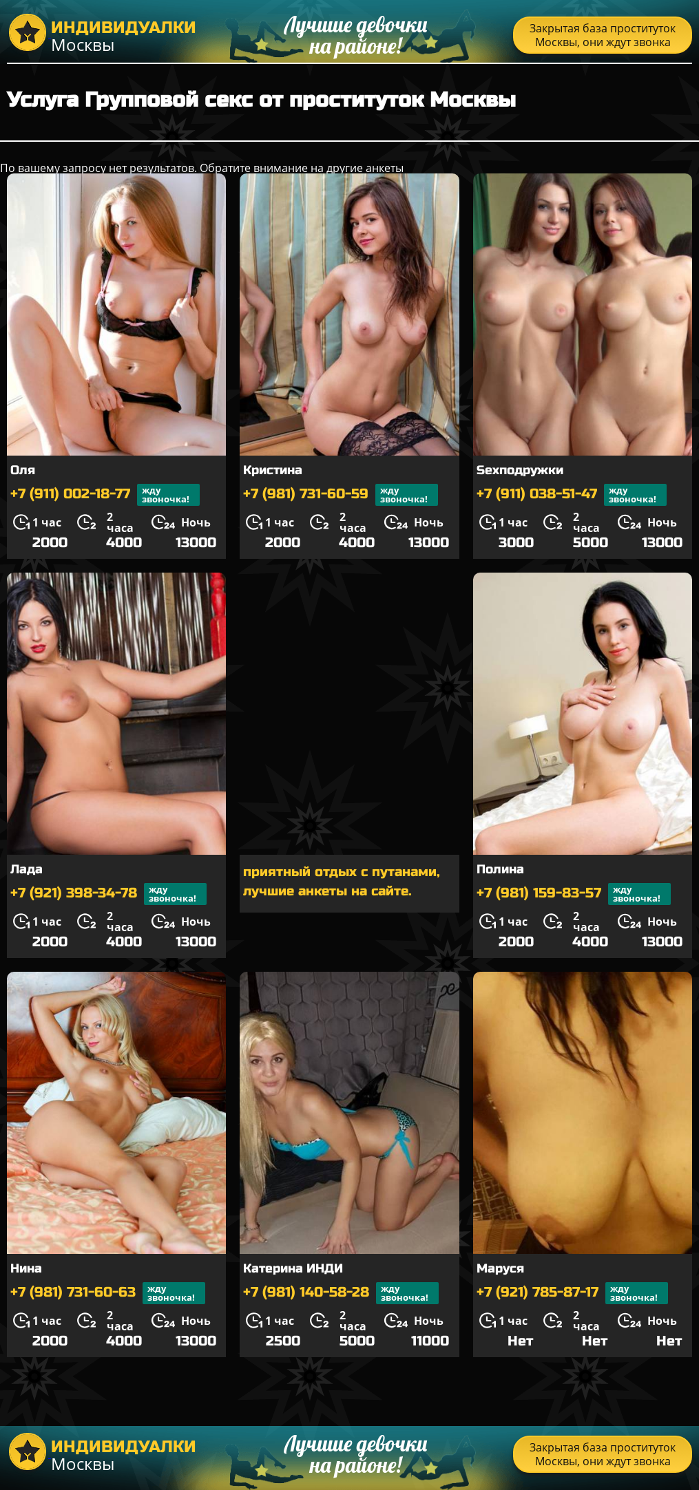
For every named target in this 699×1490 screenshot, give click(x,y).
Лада (26, 869)
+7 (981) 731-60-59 (340, 495)
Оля (22, 470)
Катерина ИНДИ (293, 1268)
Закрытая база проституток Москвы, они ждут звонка (603, 35)
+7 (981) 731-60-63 (107, 1293)
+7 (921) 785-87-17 (572, 1293)
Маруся (500, 1268)
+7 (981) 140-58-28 (341, 1293)
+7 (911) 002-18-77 (105, 495)
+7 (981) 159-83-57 (574, 894)
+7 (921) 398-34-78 (108, 894)
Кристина (272, 470)
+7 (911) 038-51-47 (572, 495)
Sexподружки (520, 470)
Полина (500, 869)
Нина (26, 1268)
